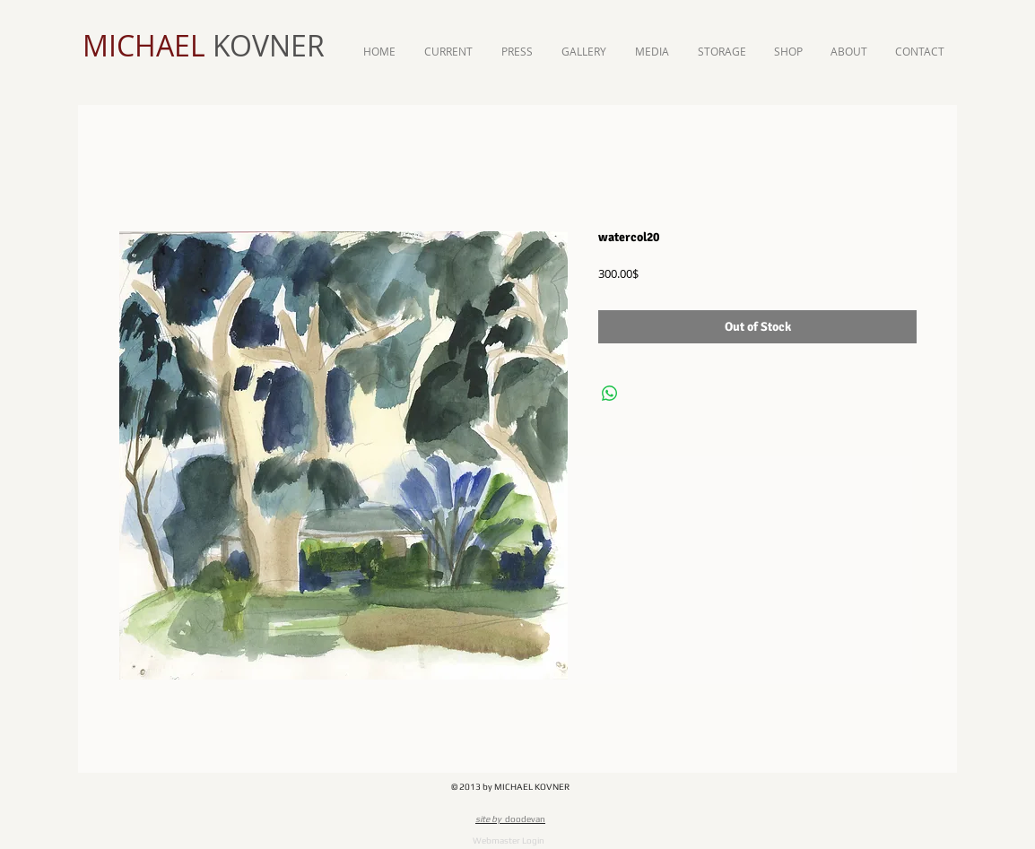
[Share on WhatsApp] (610, 393)
